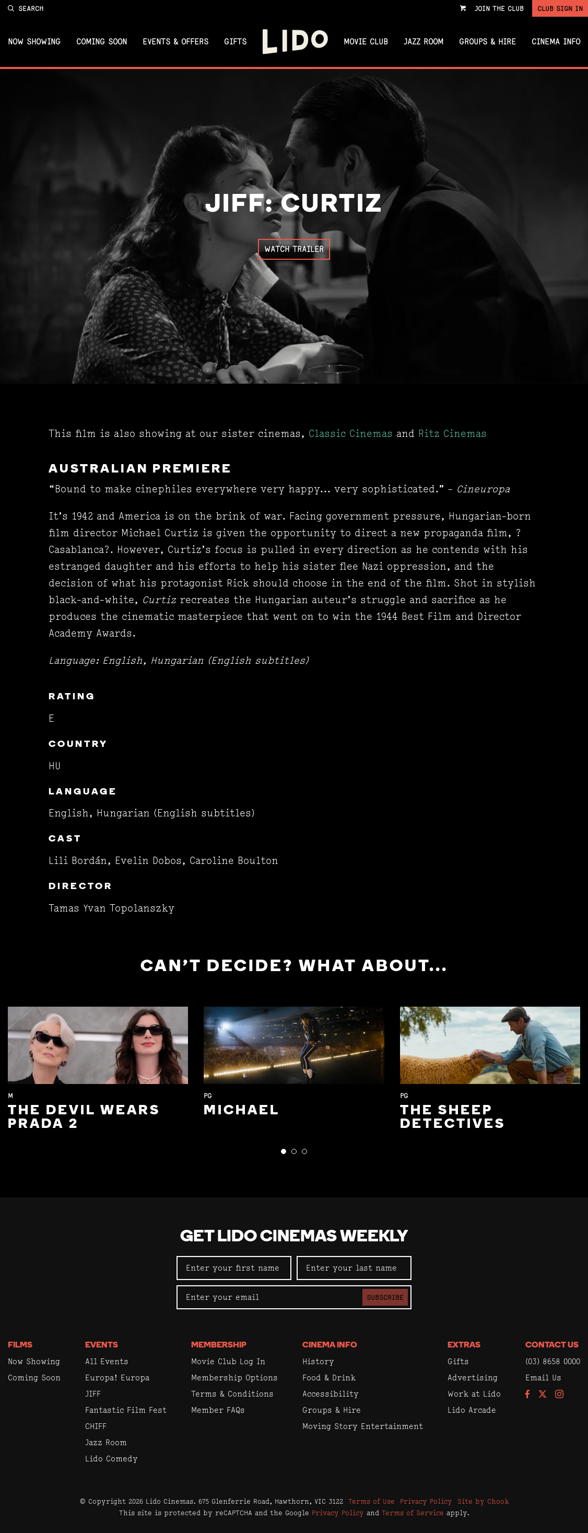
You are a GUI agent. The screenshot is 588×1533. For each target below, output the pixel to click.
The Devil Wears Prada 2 (84, 1118)
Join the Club (499, 8)
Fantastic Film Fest (126, 1410)
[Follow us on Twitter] (542, 1395)
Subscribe (385, 1297)
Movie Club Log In (228, 1361)
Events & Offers (175, 42)
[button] (283, 1151)
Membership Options (234, 1377)
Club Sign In (560, 8)
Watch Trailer (294, 249)
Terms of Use (371, 1501)
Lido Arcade (472, 1410)
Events (101, 1345)
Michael (242, 1111)
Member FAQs (218, 1410)
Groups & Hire (487, 42)
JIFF (93, 1394)
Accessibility (330, 1394)
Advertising (473, 1377)
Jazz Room (423, 42)
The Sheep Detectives (452, 1118)
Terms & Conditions (232, 1394)
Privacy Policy (426, 1501)
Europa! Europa (117, 1377)
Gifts (235, 42)
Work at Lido (474, 1394)
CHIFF (96, 1426)
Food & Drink (329, 1377)
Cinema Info (556, 42)
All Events (106, 1361)
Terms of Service (413, 1512)
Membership (218, 1345)
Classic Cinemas (351, 434)
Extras (464, 1345)
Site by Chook (483, 1501)
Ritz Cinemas (452, 434)
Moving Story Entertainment (362, 1426)
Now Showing (34, 42)
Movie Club (366, 42)
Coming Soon (101, 42)
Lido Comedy (111, 1458)
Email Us (543, 1377)
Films (20, 1345)
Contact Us (552, 1345)
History (318, 1361)
